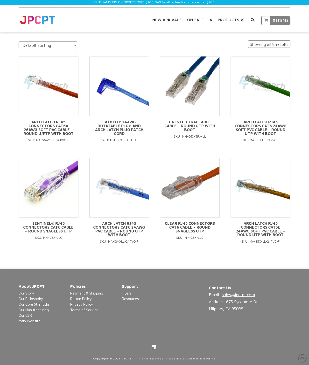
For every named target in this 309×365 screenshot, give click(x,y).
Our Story (26, 293)
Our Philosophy (31, 298)
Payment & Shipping (86, 293)
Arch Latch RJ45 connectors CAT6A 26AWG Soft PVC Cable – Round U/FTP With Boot (48, 127)
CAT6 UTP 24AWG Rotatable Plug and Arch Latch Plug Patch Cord (119, 127)
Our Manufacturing (34, 310)
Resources (130, 298)
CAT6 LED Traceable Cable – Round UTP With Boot (189, 126)
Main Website (30, 321)
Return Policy (81, 298)
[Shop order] (48, 45)
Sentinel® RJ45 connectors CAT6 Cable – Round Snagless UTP (48, 227)
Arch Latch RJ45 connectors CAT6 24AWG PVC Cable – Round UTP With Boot (119, 229)
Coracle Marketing (202, 358)
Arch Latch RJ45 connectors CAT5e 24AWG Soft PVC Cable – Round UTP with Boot (260, 229)
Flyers (126, 293)
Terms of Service (84, 310)
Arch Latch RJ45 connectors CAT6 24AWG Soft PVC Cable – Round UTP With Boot (261, 127)
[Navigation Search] (253, 19)
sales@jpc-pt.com (238, 294)
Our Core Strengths (34, 304)
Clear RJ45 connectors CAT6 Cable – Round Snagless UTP (190, 227)
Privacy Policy (81, 304)
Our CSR (25, 315)
